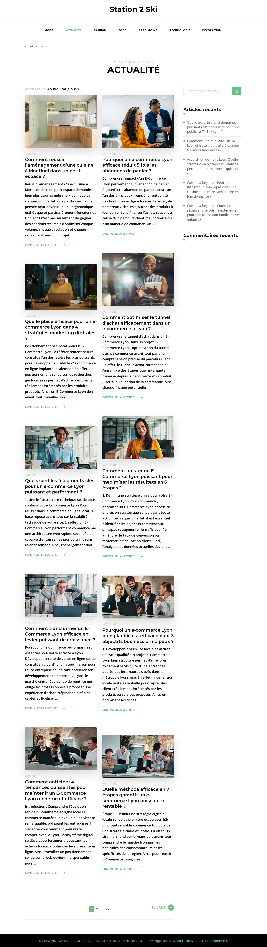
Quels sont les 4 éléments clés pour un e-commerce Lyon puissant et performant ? (60, 486)
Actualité (73, 30)
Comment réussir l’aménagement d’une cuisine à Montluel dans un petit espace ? (60, 168)
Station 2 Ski (133, 9)
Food (123, 30)
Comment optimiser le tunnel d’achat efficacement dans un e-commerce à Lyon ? (137, 323)
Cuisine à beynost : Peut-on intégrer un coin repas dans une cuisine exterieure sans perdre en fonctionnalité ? (213, 190)
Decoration (211, 30)
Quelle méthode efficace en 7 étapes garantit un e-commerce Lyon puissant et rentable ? (136, 798)
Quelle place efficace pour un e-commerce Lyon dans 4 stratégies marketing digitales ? (60, 330)
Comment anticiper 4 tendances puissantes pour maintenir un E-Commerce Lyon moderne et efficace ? (57, 790)
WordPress (220, 941)
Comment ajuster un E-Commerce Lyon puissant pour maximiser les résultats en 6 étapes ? (135, 479)
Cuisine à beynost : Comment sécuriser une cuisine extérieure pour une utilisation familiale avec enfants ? (214, 213)
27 (108, 908)
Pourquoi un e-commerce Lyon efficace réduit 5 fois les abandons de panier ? (136, 165)
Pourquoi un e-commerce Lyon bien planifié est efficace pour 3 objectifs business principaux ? (137, 639)
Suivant (157, 909)
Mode (48, 30)
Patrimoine (148, 30)
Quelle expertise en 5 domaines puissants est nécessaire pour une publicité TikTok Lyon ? (212, 127)
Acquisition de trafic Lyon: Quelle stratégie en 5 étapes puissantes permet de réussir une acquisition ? (214, 166)
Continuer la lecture (41, 245)
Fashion (100, 30)
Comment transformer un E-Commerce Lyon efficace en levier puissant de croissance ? (61, 634)
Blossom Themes (181, 941)
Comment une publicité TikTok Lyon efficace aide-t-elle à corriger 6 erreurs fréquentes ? (214, 146)
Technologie (179, 30)
